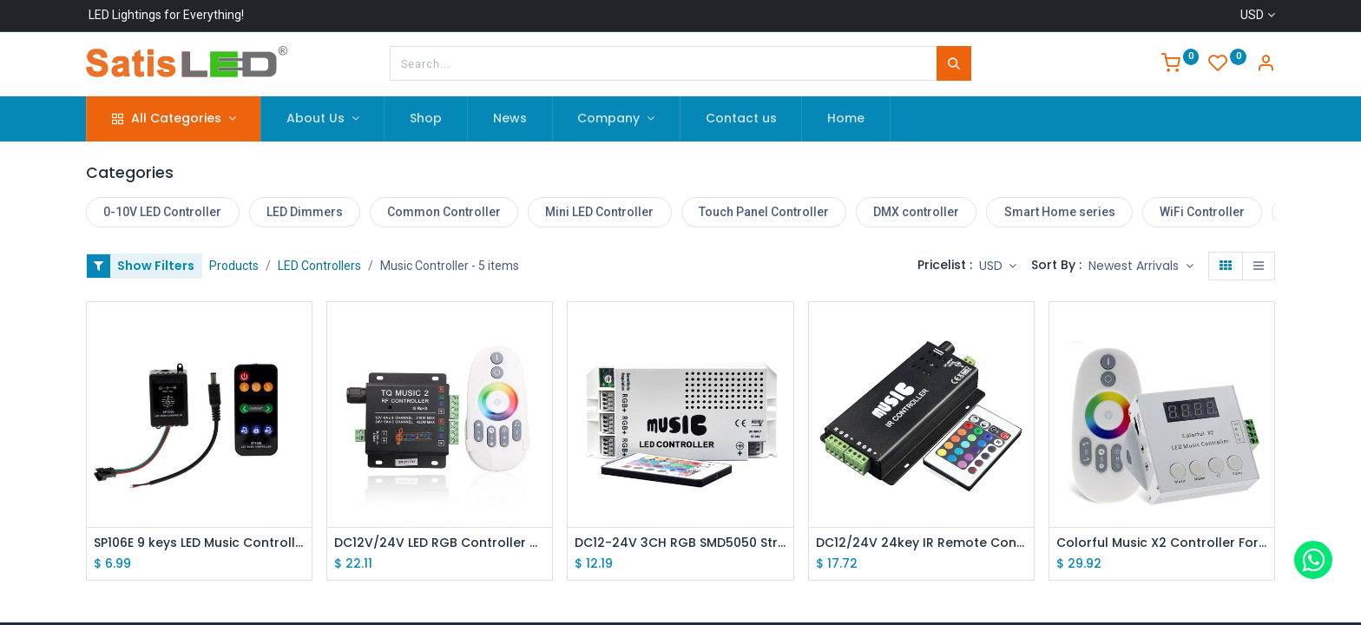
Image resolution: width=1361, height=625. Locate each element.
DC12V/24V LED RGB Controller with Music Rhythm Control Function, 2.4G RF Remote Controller (439, 543)
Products (234, 266)
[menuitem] (426, 118)
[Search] (954, 63)
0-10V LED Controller (162, 212)
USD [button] (992, 265)
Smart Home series (1059, 212)
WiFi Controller (1202, 212)
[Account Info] (1265, 65)
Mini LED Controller (599, 212)
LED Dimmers (304, 212)
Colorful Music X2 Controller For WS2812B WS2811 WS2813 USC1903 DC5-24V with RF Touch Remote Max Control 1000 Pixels (1161, 543)
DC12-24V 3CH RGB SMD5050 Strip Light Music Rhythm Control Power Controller (680, 543)
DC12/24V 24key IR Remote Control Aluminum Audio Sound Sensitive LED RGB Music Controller (921, 543)
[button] (1141, 266)
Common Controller (444, 212)
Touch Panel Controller (764, 212)
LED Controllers (319, 266)
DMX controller (916, 212)
